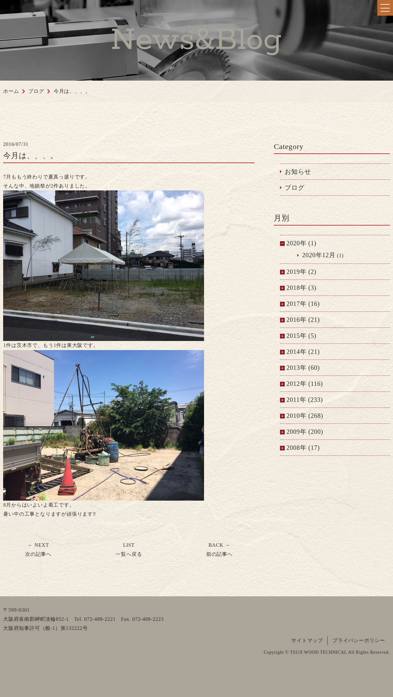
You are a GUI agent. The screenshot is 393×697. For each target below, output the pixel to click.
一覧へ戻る (129, 549)
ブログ (294, 187)
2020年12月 (318, 255)
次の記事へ (38, 549)
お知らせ (298, 171)
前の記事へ (219, 549)
